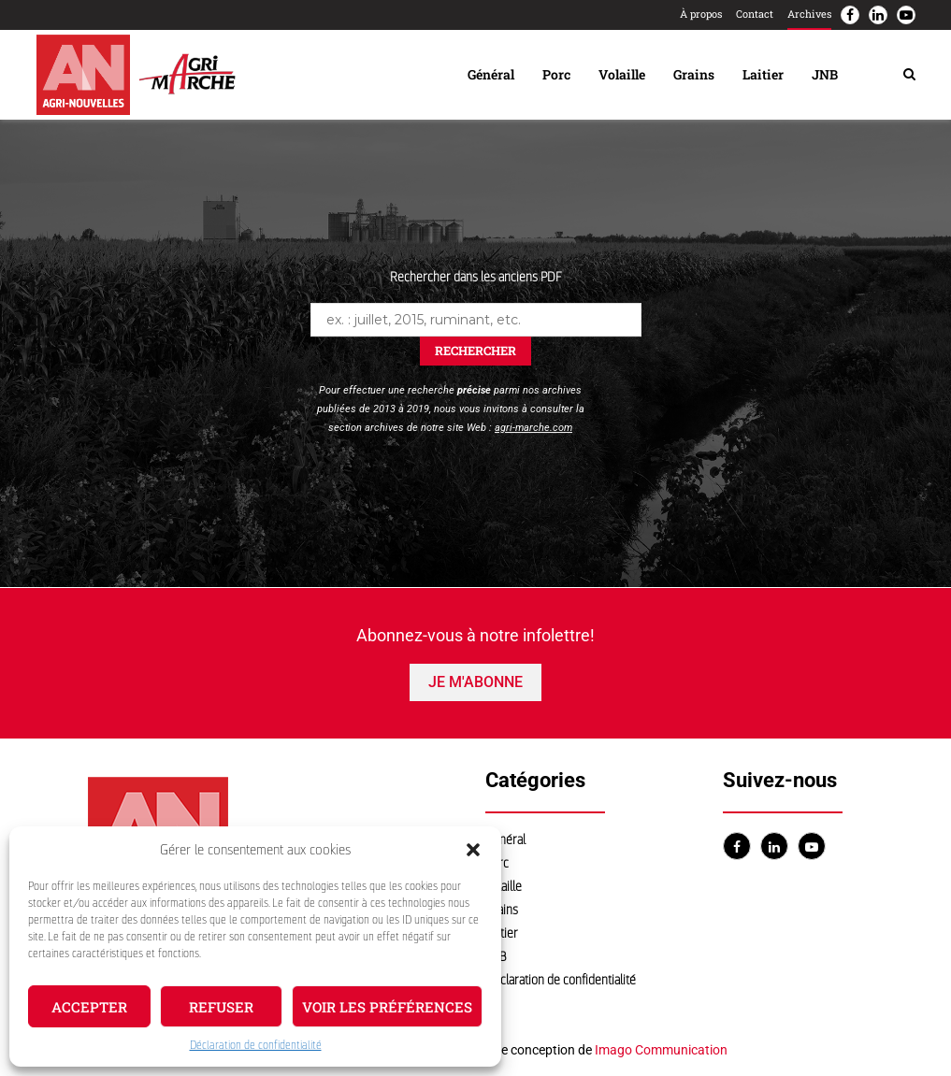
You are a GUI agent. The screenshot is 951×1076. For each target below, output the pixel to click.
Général (491, 74)
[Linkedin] (878, 15)
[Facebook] (850, 15)
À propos (701, 14)
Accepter (89, 1006)
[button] (473, 849)
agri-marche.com (533, 428)
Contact (754, 14)
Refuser (221, 1006)
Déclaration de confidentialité (256, 1045)
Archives (809, 14)
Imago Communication (661, 1049)
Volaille (621, 74)
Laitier (763, 74)
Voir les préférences (387, 1006)
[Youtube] (906, 15)
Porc (556, 74)
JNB (825, 74)
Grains (693, 74)
